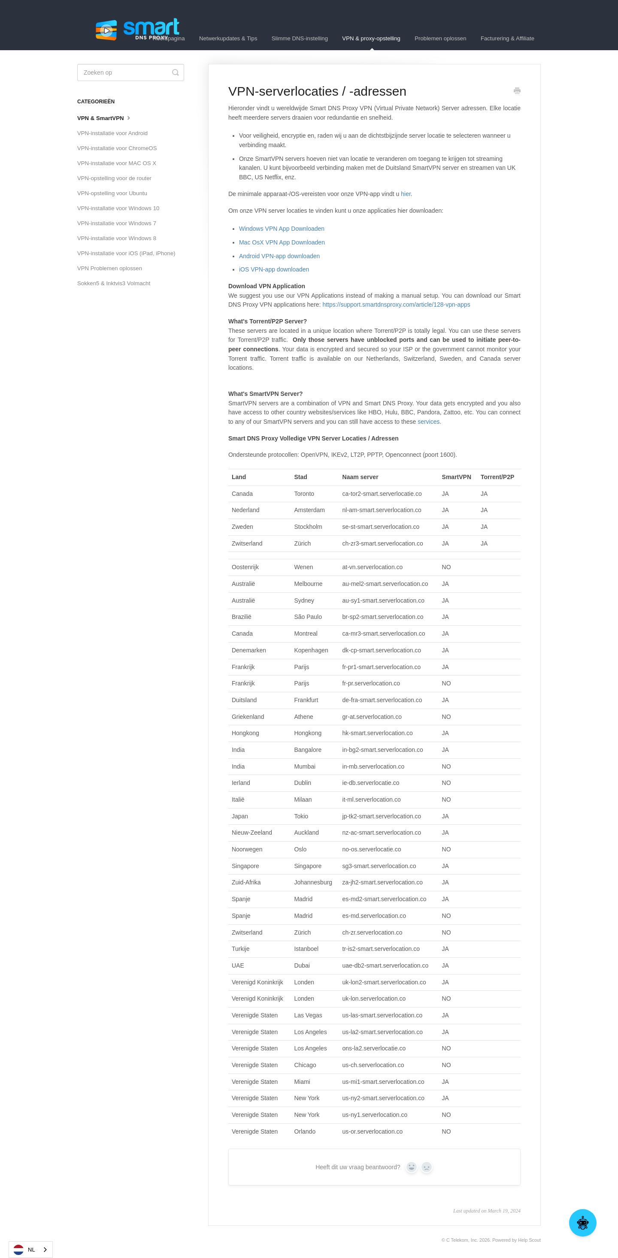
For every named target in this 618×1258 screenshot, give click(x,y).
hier (406, 193)
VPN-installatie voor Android (112, 133)
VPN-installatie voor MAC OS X (116, 163)
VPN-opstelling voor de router (114, 178)
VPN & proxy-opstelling (371, 42)
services (428, 421)
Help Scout (529, 1240)
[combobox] (31, 1249)
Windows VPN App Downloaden (281, 228)
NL (24, 1250)
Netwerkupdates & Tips (228, 38)
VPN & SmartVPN (104, 117)
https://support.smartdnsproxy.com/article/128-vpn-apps (396, 304)
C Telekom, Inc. (462, 1240)
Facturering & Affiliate (507, 38)
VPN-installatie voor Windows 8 (116, 238)
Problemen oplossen (440, 38)
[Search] (130, 72)
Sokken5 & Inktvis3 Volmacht (113, 283)
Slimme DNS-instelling (300, 38)
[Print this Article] (517, 92)
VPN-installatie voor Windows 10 (118, 208)
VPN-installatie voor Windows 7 (116, 223)
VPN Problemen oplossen (109, 268)
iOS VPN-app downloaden (274, 269)
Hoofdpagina (169, 38)
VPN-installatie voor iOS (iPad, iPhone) (126, 253)
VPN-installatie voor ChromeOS (117, 148)
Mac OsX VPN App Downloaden (282, 242)
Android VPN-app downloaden (279, 256)
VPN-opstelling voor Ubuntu (112, 193)
